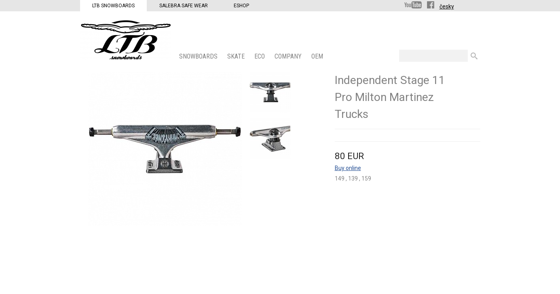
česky (447, 6)
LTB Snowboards (113, 5)
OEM (318, 56)
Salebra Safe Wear (183, 5)
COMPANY (289, 56)
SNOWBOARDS (199, 56)
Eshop (241, 5)
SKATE (236, 56)
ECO (260, 56)
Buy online (348, 168)
